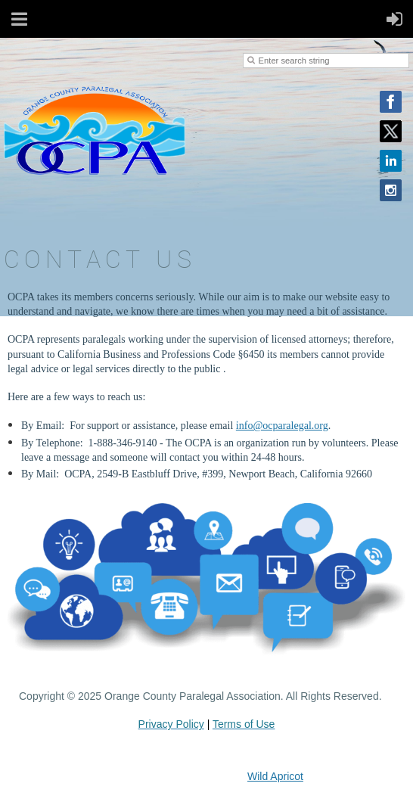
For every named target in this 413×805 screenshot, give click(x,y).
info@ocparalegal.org (282, 425)
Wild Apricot (275, 776)
